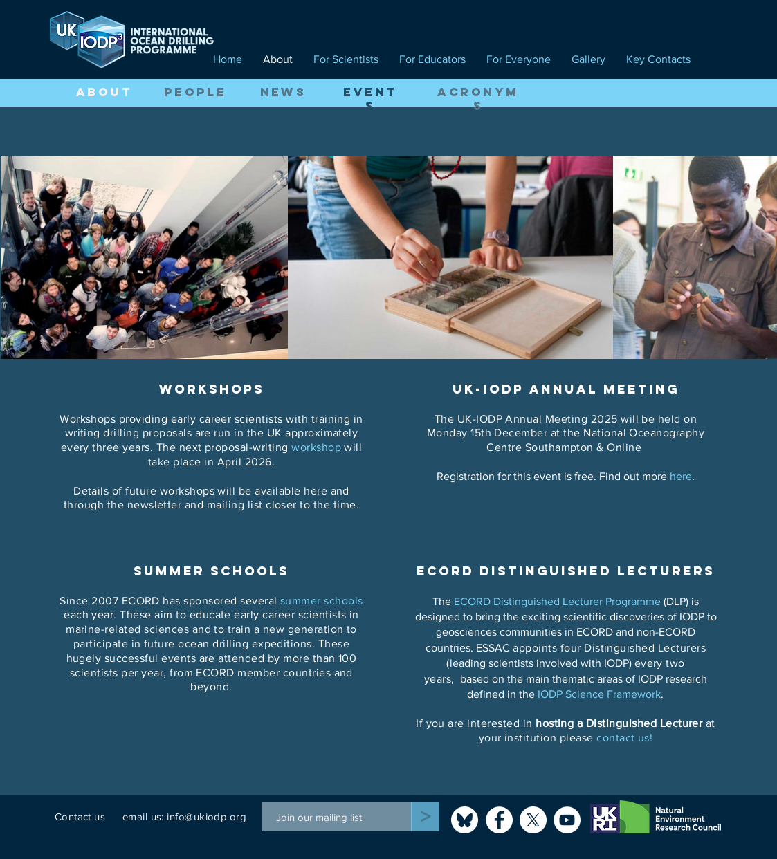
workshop (316, 447)
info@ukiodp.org (206, 816)
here (681, 476)
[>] (425, 816)
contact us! (624, 737)
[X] (533, 819)
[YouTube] (567, 819)
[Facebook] (499, 819)
